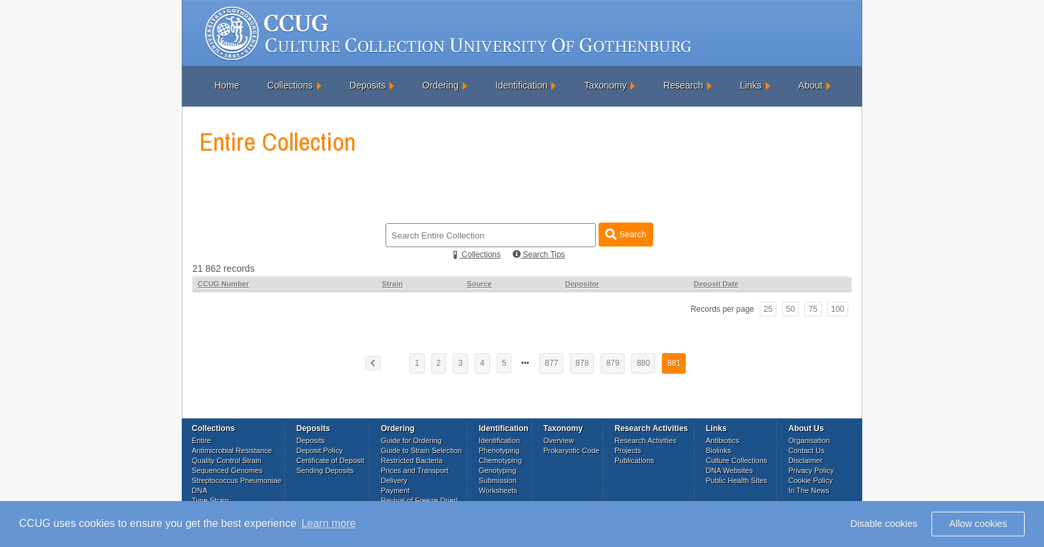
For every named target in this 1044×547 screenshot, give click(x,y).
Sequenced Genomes (227, 470)
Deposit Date (716, 284)
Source (479, 284)
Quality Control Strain (227, 460)
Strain (392, 284)
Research (683, 85)
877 (551, 363)
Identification (521, 85)
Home (226, 85)
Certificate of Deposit (330, 460)
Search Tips (539, 254)
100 (837, 309)
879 (612, 363)
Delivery (394, 480)
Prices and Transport (415, 470)
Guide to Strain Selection (421, 450)
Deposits (368, 85)
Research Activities (645, 440)
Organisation (809, 440)
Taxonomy (605, 85)
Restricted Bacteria (412, 460)
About (810, 85)
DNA (199, 490)
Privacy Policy (811, 470)
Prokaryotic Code (571, 450)
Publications (634, 460)
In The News (809, 490)
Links (751, 85)
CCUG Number (223, 284)
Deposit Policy (319, 450)
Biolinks (718, 450)
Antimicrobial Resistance (232, 450)
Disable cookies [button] (883, 523)
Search (625, 234)
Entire (201, 440)
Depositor (582, 284)
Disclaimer (805, 460)
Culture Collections (736, 460)
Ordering (440, 85)
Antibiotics (722, 440)
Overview (558, 440)
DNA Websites (729, 470)
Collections (289, 85)
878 (582, 363)
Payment (395, 490)
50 (790, 309)
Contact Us (806, 450)
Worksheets (498, 490)
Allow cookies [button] (978, 523)
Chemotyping (500, 460)
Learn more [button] (329, 523)
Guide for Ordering (411, 440)
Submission (498, 480)
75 (812, 309)
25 (768, 309)
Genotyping (497, 470)
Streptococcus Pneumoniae (237, 480)
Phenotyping (499, 450)
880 (643, 363)
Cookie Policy (810, 480)
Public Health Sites (736, 480)
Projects (628, 450)
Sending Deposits (325, 470)
